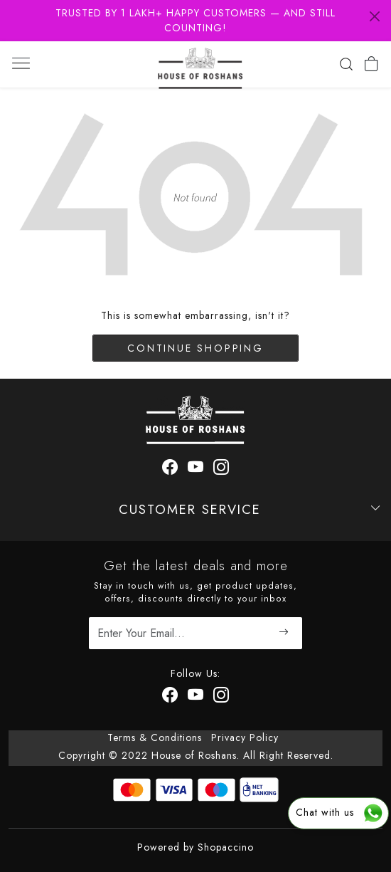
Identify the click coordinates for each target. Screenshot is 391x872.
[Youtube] (196, 698)
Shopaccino (226, 847)
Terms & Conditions (154, 737)
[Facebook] (170, 698)
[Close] (374, 16)
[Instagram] (221, 698)
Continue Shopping (195, 348)
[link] (345, 64)
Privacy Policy (245, 737)
